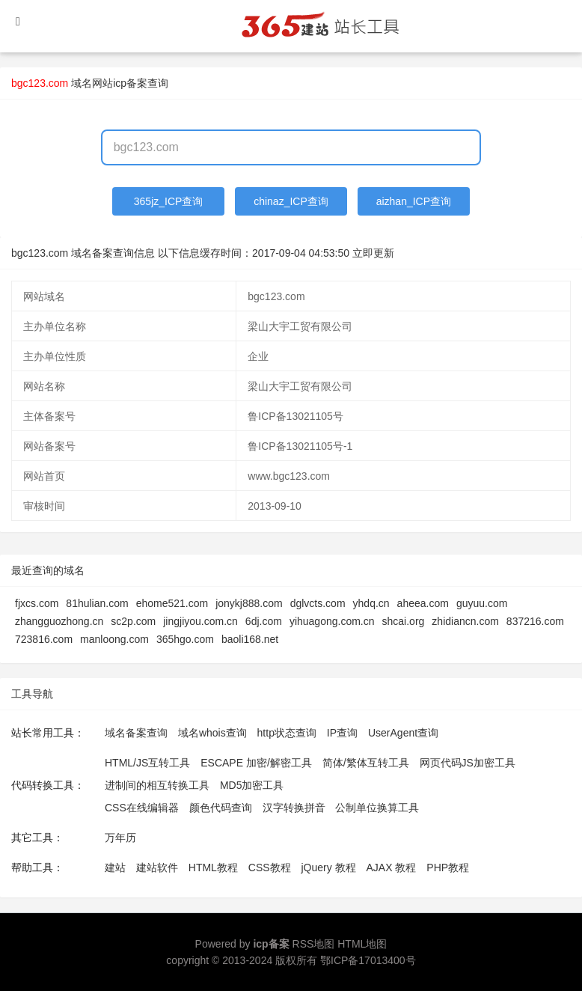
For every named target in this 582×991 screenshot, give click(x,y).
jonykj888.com (249, 603)
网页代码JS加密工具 (467, 763)
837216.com (535, 621)
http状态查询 (286, 733)
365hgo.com (185, 639)
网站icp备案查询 (130, 83)
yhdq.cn (371, 603)
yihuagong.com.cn (332, 621)
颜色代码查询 (220, 808)
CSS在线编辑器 (142, 808)
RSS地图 (313, 944)
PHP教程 (447, 867)
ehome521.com (172, 603)
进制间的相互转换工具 (157, 785)
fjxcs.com (36, 603)
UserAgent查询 (403, 733)
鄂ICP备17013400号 (368, 960)
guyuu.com (481, 603)
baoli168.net (249, 639)
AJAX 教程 (392, 867)
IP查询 (342, 733)
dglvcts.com (318, 603)
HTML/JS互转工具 (147, 763)
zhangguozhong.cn (59, 621)
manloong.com (114, 639)
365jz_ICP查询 (168, 201)
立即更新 (373, 253)
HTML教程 (213, 867)
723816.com (44, 639)
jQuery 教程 (328, 867)
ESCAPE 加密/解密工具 (256, 763)
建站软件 (157, 867)
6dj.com (263, 621)
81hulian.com (97, 603)
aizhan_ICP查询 (413, 201)
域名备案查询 (136, 733)
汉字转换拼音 (294, 808)
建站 (115, 867)
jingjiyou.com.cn (200, 621)
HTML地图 (362, 944)
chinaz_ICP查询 (291, 201)
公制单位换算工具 (377, 808)
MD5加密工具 (252, 785)
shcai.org (403, 621)
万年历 (120, 838)
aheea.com (423, 603)
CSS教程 (269, 867)
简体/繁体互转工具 (365, 763)
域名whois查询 (212, 733)
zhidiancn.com (465, 621)
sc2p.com (133, 621)
